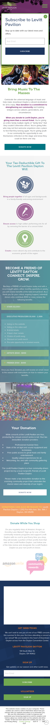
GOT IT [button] (35, 721)
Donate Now (25, 147)
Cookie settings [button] (24, 721)
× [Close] (45, 16)
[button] (43, 6)
